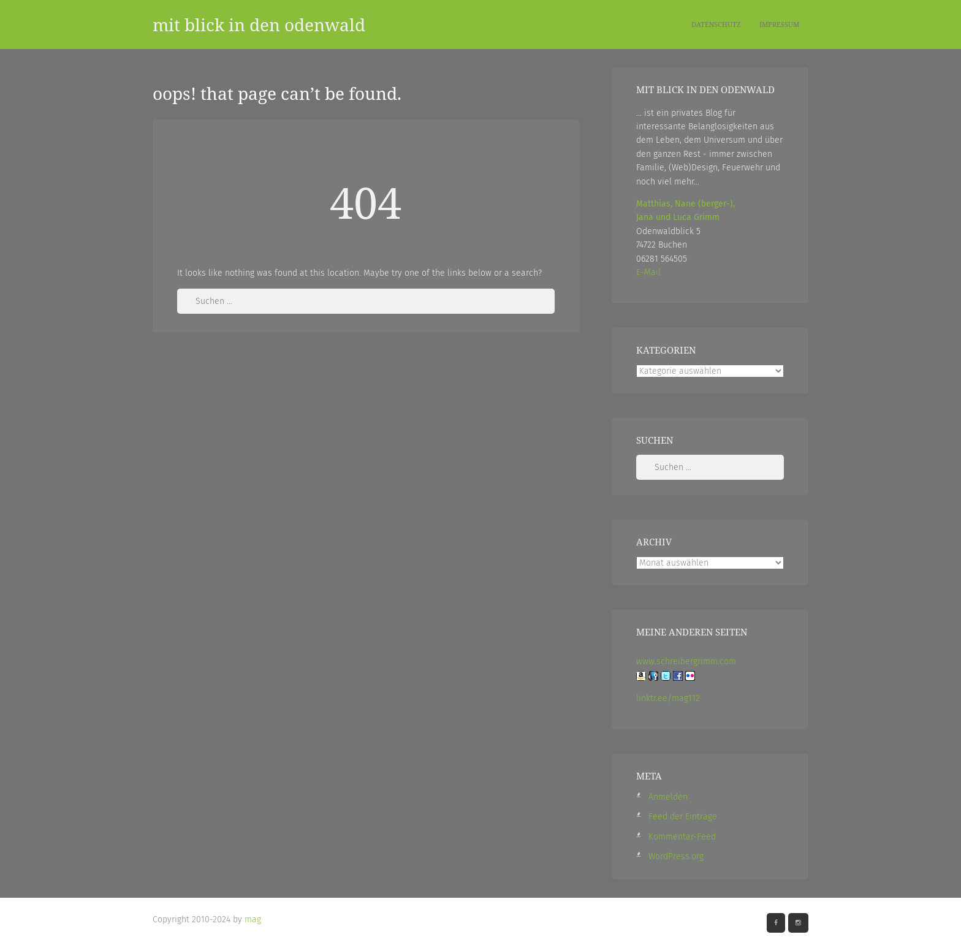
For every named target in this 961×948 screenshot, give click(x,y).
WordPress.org (676, 856)
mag (253, 919)
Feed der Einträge (682, 816)
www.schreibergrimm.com (686, 661)
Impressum (779, 24)
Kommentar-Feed (682, 837)
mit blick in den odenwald (259, 24)
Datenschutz (716, 24)
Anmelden (668, 797)
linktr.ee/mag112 (668, 698)
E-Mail (648, 272)
